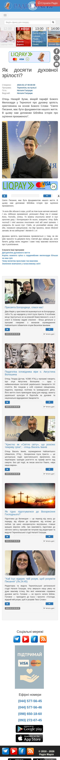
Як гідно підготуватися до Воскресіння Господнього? (30, 513)
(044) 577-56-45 (30, 701)
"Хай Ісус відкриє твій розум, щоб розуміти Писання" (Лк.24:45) (30, 580)
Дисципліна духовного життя (16, 253)
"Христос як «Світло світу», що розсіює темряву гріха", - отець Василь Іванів (30, 446)
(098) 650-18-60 (30, 714)
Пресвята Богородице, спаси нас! (24, 307)
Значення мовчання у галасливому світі (21, 264)
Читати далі (48, 334)
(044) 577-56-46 (30, 707)
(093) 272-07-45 (30, 720)
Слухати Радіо (48, 3)
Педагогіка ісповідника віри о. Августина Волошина (30, 373)
